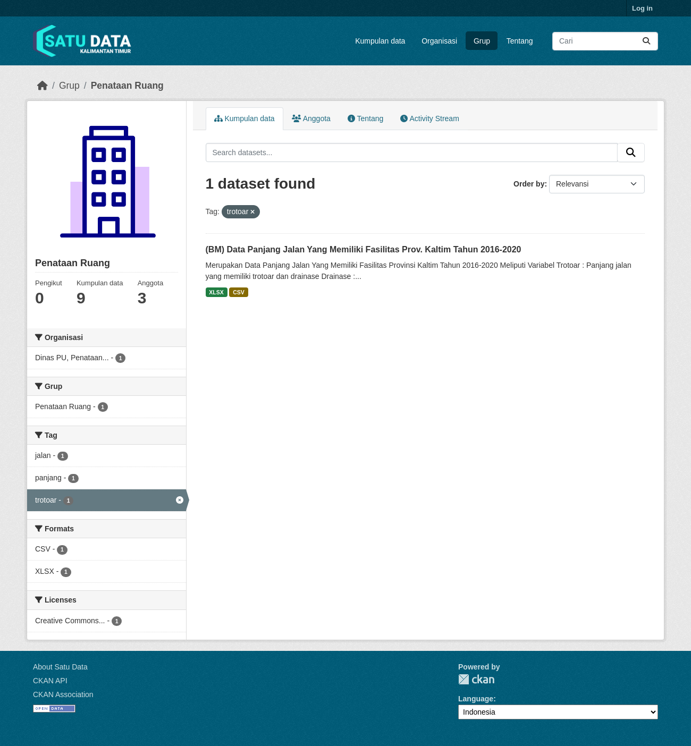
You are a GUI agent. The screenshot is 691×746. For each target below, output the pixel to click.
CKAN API (50, 680)
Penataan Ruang (127, 85)
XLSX (216, 292)
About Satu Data (60, 667)
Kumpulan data (380, 41)
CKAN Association (63, 694)
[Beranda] (42, 85)
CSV (239, 292)
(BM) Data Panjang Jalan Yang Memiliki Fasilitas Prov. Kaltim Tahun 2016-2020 (363, 249)
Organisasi (439, 41)
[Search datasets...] (605, 41)
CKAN (476, 679)
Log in (642, 8)
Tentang (520, 41)
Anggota (311, 118)
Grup (482, 41)
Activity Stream (429, 118)
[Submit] (646, 41)
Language (475, 698)
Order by (528, 184)
